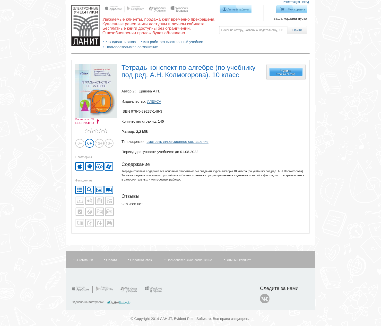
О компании (84, 260)
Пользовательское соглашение (131, 47)
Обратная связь (142, 260)
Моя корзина (296, 9)
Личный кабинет (238, 9)
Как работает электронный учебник (173, 42)
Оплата (111, 260)
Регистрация (291, 2)
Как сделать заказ (120, 42)
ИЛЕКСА (154, 101)
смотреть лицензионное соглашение (177, 141)
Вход (305, 2)
